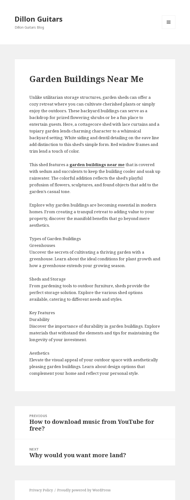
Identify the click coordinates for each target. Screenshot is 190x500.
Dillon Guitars (39, 19)
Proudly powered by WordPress (84, 490)
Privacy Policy (41, 490)
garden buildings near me (97, 164)
